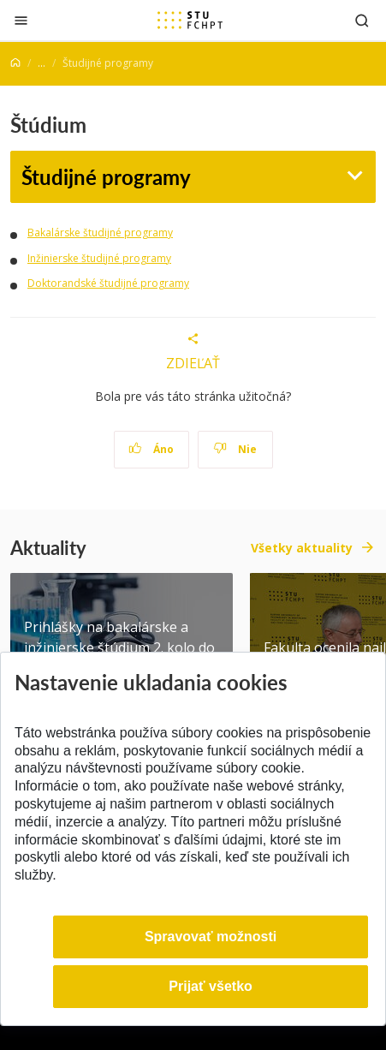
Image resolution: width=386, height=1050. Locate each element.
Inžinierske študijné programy (99, 258)
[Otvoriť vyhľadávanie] (362, 20)
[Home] (15, 63)
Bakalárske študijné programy (100, 232)
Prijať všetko (210, 986)
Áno (151, 449)
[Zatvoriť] (21, 20)
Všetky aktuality (302, 548)
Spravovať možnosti (210, 936)
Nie (235, 449)
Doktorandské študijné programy (108, 283)
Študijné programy (106, 177)
